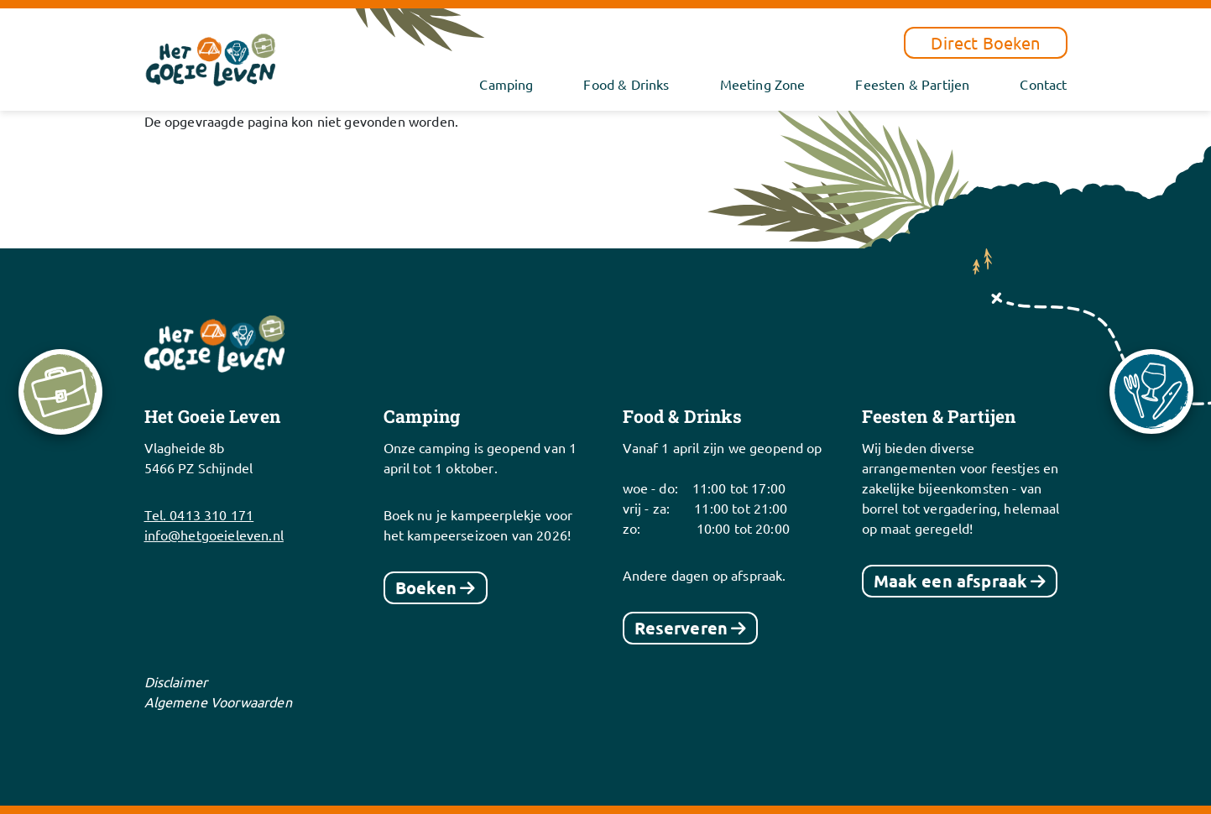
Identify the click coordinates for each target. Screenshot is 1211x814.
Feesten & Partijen (912, 84)
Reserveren (681, 628)
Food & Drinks (626, 84)
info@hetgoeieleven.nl (214, 534)
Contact (1043, 84)
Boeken (426, 587)
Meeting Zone (763, 84)
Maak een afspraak (951, 581)
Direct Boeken (985, 42)
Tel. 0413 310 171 (199, 514)
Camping (506, 84)
